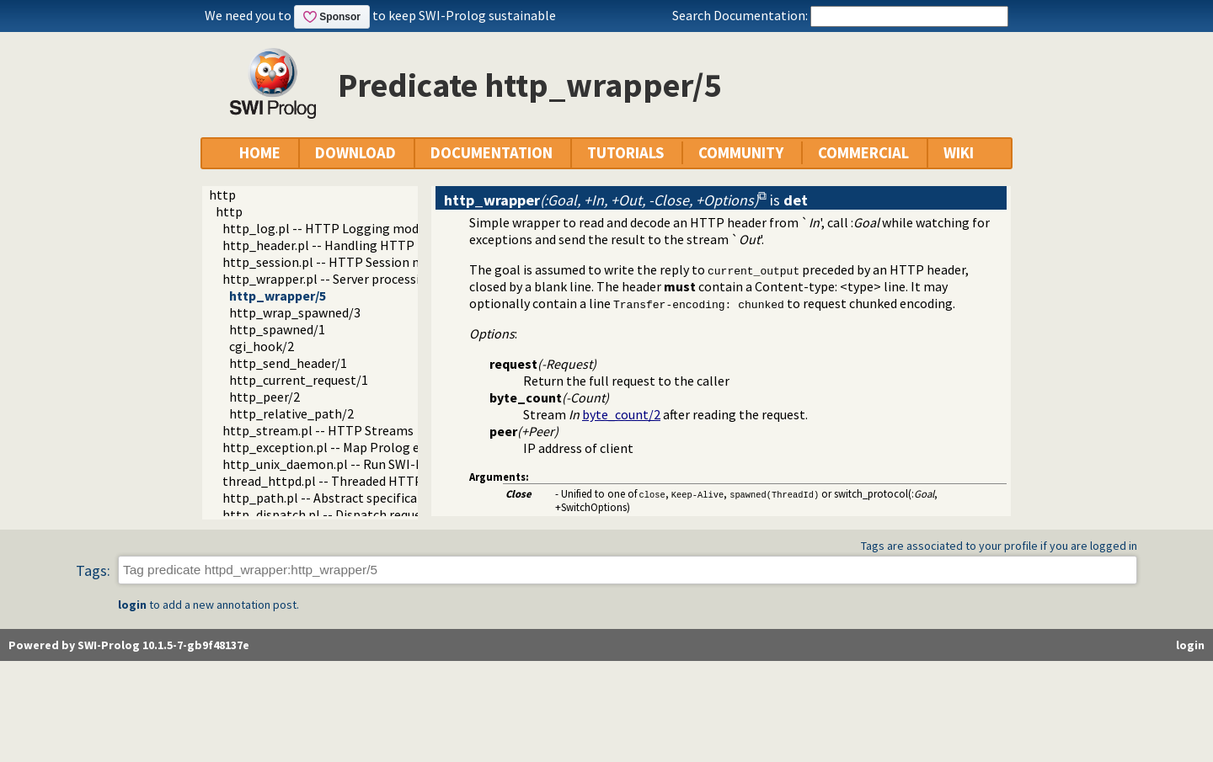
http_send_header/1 (288, 362)
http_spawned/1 (277, 329)
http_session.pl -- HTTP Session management (356, 261)
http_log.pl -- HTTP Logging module (329, 228)
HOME (260, 153)
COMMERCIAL (863, 153)
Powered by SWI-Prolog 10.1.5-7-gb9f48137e (128, 645)
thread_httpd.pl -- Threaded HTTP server (341, 480)
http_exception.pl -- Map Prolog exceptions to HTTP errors (394, 447)
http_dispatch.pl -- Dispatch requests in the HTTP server (386, 514)
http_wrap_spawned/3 (295, 312)
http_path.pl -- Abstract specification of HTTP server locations (405, 497)
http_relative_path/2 (291, 413)
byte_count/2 (621, 414)
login (132, 604)
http (222, 194)
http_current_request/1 (298, 379)
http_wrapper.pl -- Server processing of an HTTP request (386, 278)
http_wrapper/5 (277, 295)
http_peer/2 (264, 396)
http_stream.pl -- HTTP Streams (318, 430)
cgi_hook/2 (261, 346)
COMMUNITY (740, 153)
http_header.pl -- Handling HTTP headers (342, 245)
